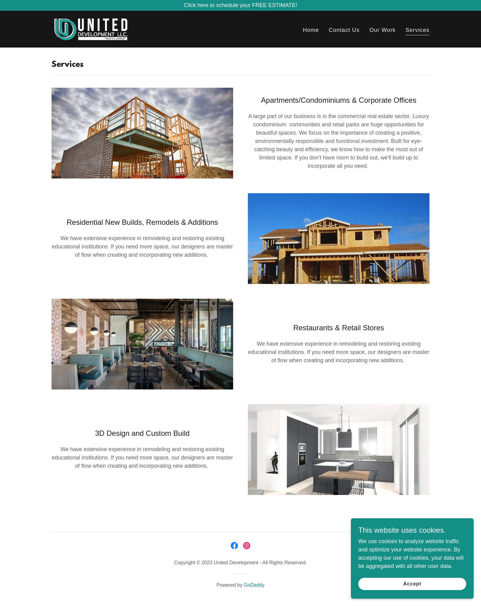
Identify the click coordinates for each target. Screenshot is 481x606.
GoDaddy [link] (254, 585)
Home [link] (311, 30)
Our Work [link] (382, 30)
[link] (91, 29)
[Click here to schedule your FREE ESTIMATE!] (240, 5)
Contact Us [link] (344, 30)
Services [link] (417, 30)
